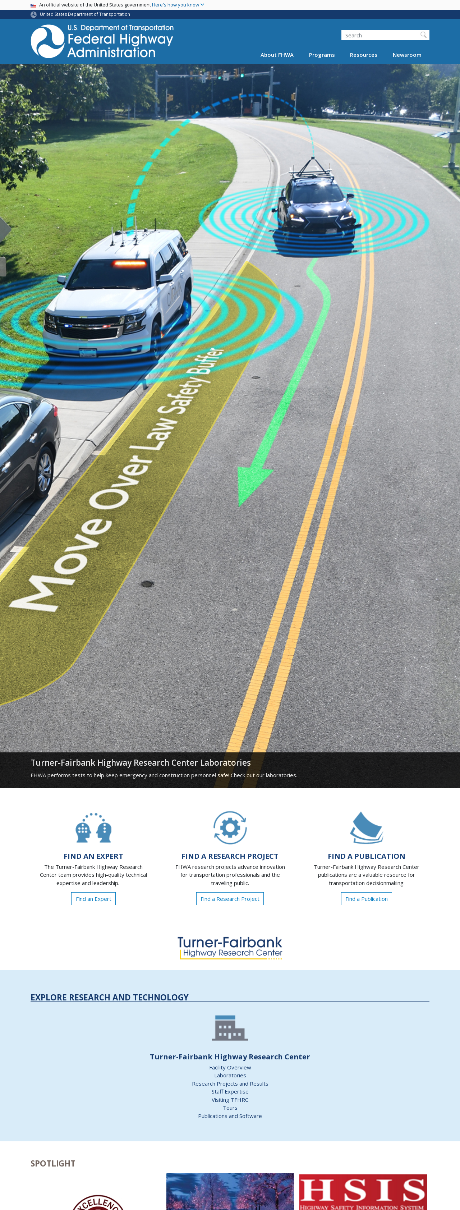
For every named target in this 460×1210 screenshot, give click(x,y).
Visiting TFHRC (230, 1099)
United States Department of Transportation (85, 14)
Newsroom (407, 54)
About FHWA (277, 54)
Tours (230, 1107)
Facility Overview (230, 1067)
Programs (322, 54)
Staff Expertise (230, 1091)
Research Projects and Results (230, 1083)
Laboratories (230, 1075)
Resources (363, 54)
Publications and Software (230, 1115)
